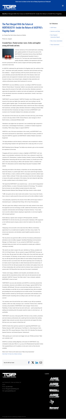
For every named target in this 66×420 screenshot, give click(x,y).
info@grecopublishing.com (12, 388)
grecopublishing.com (10, 391)
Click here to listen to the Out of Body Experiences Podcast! (33, 1)
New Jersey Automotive (56, 41)
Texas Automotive (55, 44)
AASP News (53, 27)
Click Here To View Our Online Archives (12, 354)
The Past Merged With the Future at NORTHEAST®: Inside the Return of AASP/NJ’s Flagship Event (22, 27)
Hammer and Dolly (55, 31)
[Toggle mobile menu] (63, 5)
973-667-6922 (9, 386)
